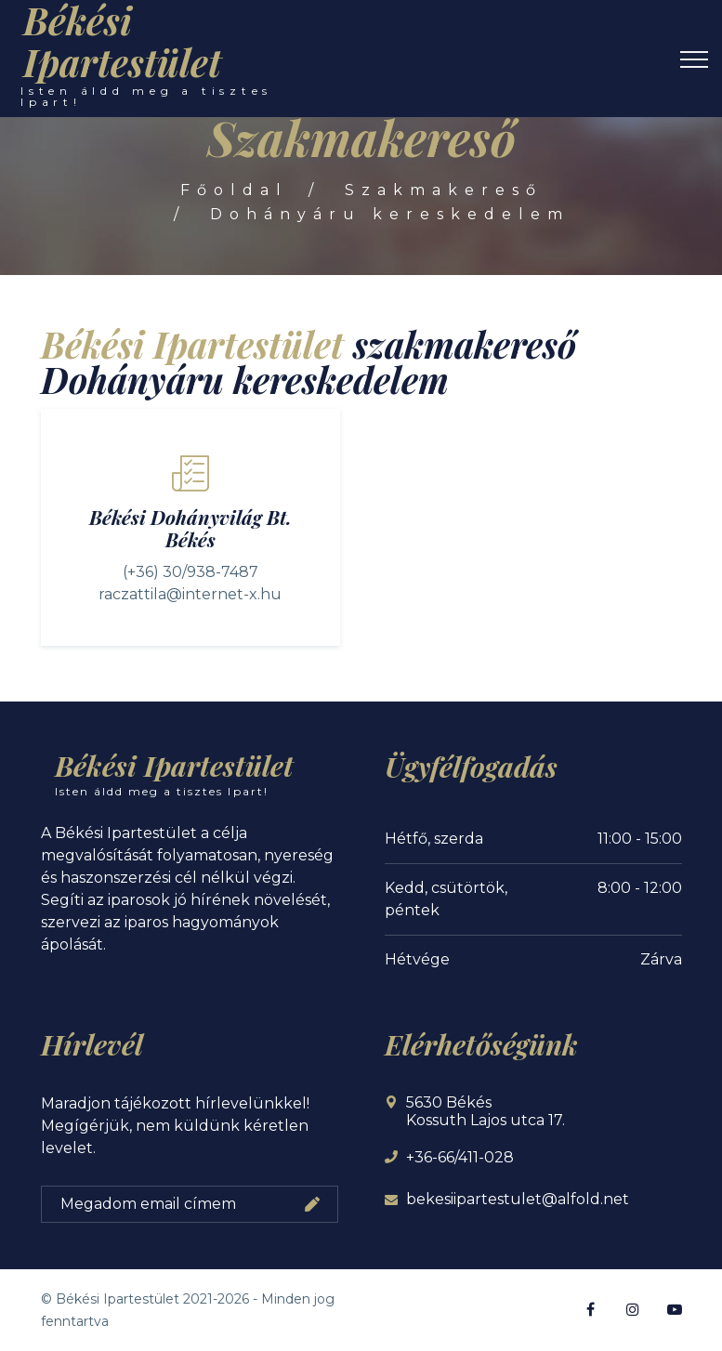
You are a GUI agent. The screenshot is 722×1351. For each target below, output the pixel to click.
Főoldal (234, 190)
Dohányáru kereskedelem (390, 214)
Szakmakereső (444, 190)
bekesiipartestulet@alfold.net (517, 1199)
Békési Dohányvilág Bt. (190, 517)
